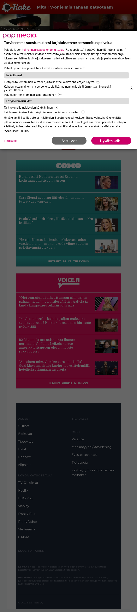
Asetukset (69, 140)
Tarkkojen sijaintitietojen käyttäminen (31, 107)
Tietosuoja (10, 140)
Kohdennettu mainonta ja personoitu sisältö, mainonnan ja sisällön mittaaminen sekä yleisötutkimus (68, 88)
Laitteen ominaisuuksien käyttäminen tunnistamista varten (44, 112)
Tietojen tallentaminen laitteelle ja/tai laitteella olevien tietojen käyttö (52, 82)
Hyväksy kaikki (111, 140)
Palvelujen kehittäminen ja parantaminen (33, 94)
